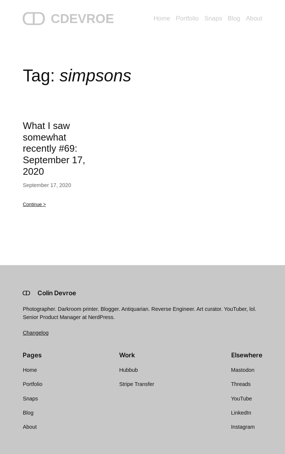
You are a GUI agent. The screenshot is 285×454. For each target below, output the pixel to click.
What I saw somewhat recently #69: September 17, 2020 (54, 148)
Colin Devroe (56, 293)
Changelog (36, 333)
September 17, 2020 (47, 185)
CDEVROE (82, 19)
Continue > (34, 204)
